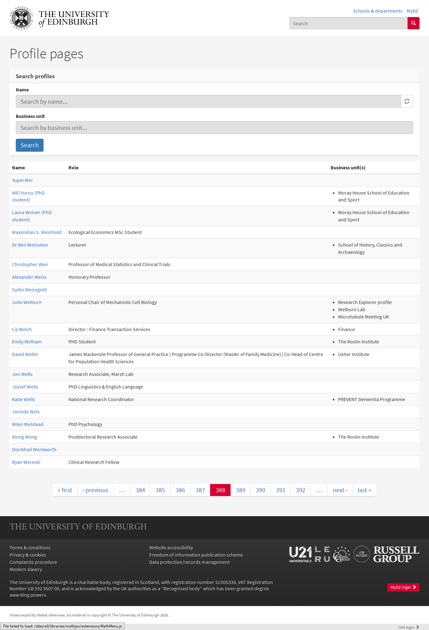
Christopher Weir (30, 264)
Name (22, 89)
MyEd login (403, 587)
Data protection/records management (189, 562)
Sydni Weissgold (29, 289)
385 (160, 490)
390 (260, 490)
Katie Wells (23, 399)
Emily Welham (27, 341)
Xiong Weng (24, 437)
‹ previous (95, 490)
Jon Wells (22, 374)
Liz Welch (22, 329)
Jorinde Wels (26, 411)
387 (200, 490)
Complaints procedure (33, 562)
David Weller (25, 354)
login (409, 627)
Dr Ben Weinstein (30, 245)
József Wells (25, 386)
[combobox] (348, 23)
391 (280, 490)
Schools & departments (378, 11)
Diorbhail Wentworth (34, 449)
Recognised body (181, 588)
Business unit (30, 116)
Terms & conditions (29, 547)
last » (364, 490)
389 (240, 490)
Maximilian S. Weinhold (37, 232)
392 (300, 490)
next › (340, 490)
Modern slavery (25, 569)
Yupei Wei (22, 180)
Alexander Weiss (29, 277)
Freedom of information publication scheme (196, 554)
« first (65, 490)
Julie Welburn (27, 302)
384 (140, 490)
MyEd (412, 11)
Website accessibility (171, 547)
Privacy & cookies (27, 554)
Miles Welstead (28, 424)
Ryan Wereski (26, 462)
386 (180, 490)
